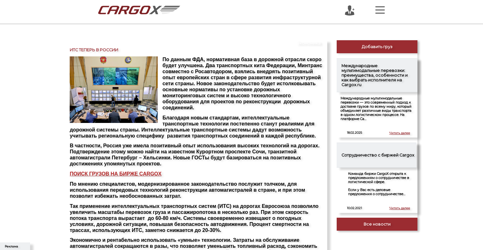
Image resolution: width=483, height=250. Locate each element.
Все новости (377, 224)
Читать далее (399, 133)
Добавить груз (377, 46)
